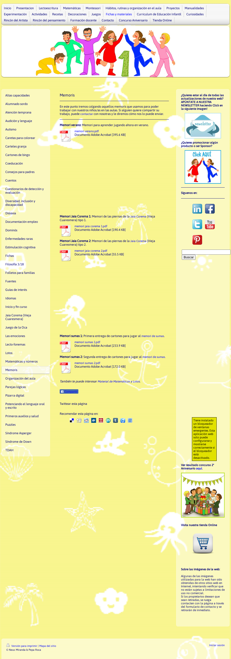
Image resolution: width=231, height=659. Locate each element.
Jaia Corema (138, 216)
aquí (199, 468)
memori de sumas (152, 336)
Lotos (136, 381)
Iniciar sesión (217, 645)
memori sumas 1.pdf (87, 342)
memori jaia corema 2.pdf (90, 250)
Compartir (69, 391)
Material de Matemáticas (114, 381)
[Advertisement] (114, 178)
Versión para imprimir (22, 645)
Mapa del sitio (47, 645)
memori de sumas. (153, 357)
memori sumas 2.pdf (87, 363)
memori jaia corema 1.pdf (90, 226)
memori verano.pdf (86, 131)
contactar (86, 114)
